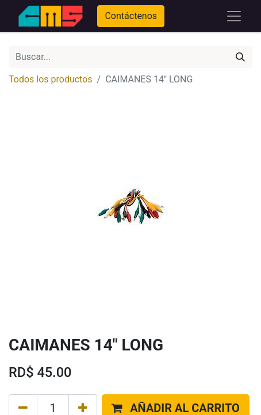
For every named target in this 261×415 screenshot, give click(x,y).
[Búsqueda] (240, 57)
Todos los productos (51, 79)
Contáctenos (131, 15)
